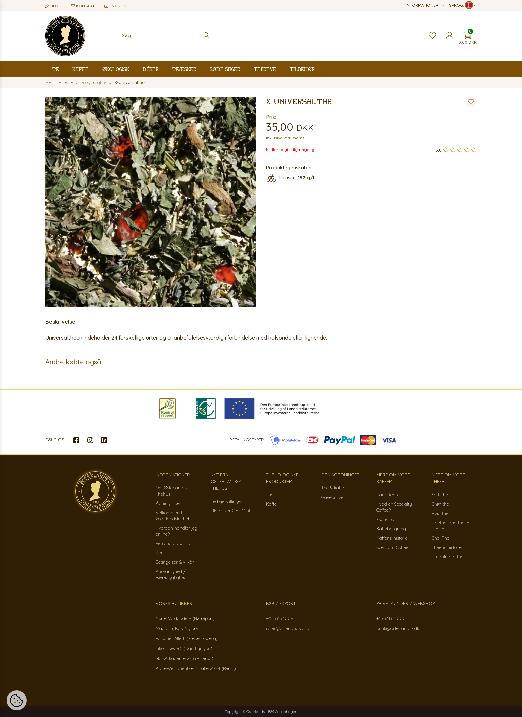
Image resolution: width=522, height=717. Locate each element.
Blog (53, 5)
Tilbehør (302, 69)
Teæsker (184, 69)
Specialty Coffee (392, 547)
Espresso (385, 519)
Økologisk (115, 69)
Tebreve (265, 69)
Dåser (151, 69)
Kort (160, 552)
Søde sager (225, 69)
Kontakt (83, 5)
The (269, 494)
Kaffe (80, 69)
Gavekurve (332, 497)
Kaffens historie (392, 538)
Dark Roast (387, 494)
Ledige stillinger (226, 501)
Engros (115, 5)
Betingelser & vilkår (175, 562)
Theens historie (447, 547)
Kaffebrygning (391, 528)
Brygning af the (447, 556)
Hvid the (440, 513)
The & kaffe (332, 487)
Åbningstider (168, 503)
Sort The (440, 494)
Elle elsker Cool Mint (230, 510)
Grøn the (440, 504)
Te (55, 69)
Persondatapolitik (173, 543)
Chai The (440, 538)
